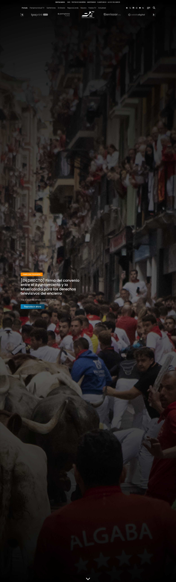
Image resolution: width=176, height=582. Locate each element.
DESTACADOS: (60, 2)
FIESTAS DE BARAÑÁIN (79, 2)
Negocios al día (72, 8)
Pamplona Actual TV (37, 8)
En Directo (61, 8)
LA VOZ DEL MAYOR (114, 2)
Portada (25, 8)
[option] (88, 14)
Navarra (83, 8)
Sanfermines (51, 8)
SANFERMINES (91, 2)
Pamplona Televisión (31, 274)
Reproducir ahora (32, 306)
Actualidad (102, 8)
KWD (68, 2)
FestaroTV (92, 8)
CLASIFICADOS (101, 2)
